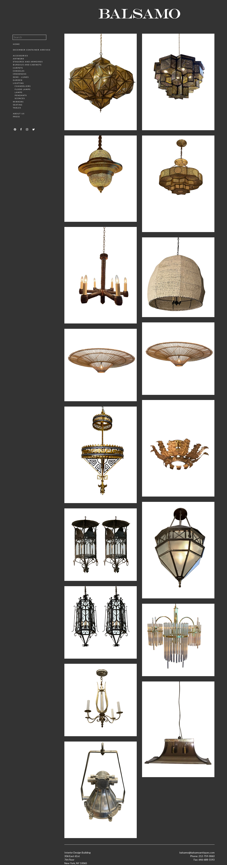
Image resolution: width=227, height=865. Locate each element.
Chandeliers (23, 86)
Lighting (18, 83)
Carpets (18, 68)
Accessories (20, 56)
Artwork (18, 59)
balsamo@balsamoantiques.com (197, 852)
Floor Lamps (23, 89)
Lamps (18, 92)
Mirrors (18, 102)
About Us (18, 113)
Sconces (20, 98)
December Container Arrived (31, 50)
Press (16, 116)
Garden (18, 80)
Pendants (21, 95)
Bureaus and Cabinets (27, 65)
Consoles (18, 71)
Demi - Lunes (21, 77)
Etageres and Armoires (28, 62)
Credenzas (19, 74)
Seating (18, 105)
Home (16, 44)
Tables (17, 108)
